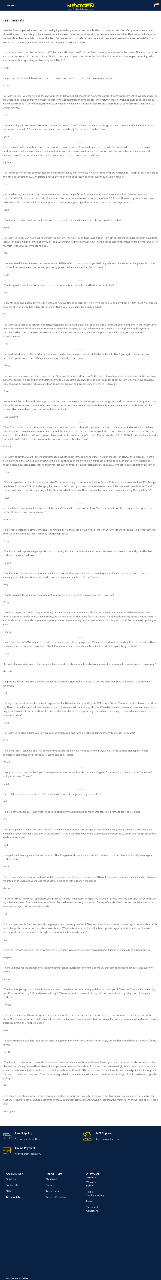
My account (52, 1178)
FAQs (8, 1191)
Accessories (52, 1191)
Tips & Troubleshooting (95, 1193)
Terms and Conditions (92, 1209)
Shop (49, 1185)
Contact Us (12, 1185)
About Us (11, 1178)
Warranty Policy (91, 1184)
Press (89, 1201)
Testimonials (13, 1197)
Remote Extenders (56, 1197)
